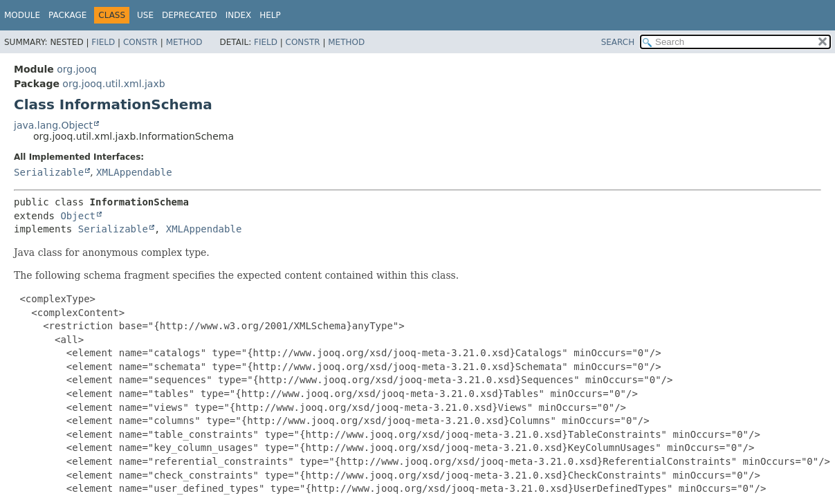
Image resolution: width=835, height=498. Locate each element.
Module (22, 15)
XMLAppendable (134, 172)
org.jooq (76, 69)
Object (77, 215)
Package (67, 15)
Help (270, 15)
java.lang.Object (53, 125)
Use (145, 15)
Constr (140, 42)
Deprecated (189, 15)
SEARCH (618, 42)
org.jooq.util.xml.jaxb (113, 83)
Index (239, 15)
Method (184, 42)
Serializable (49, 172)
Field (103, 42)
